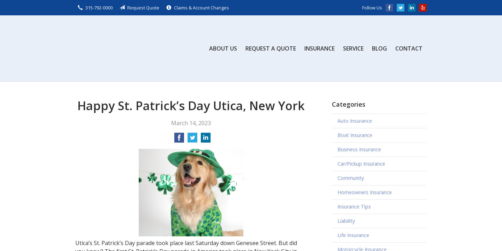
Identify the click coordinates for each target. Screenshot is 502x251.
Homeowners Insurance (364, 192)
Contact (409, 48)
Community (350, 178)
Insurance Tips (354, 206)
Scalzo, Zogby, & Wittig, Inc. (127, 48)
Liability (346, 221)
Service (353, 48)
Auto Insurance (354, 120)
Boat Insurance (354, 135)
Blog (379, 48)
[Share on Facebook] (179, 140)
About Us (223, 48)
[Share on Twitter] (192, 140)
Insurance (319, 48)
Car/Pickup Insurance (361, 163)
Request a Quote (270, 48)
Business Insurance (359, 149)
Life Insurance (353, 235)
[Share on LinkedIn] (206, 140)
